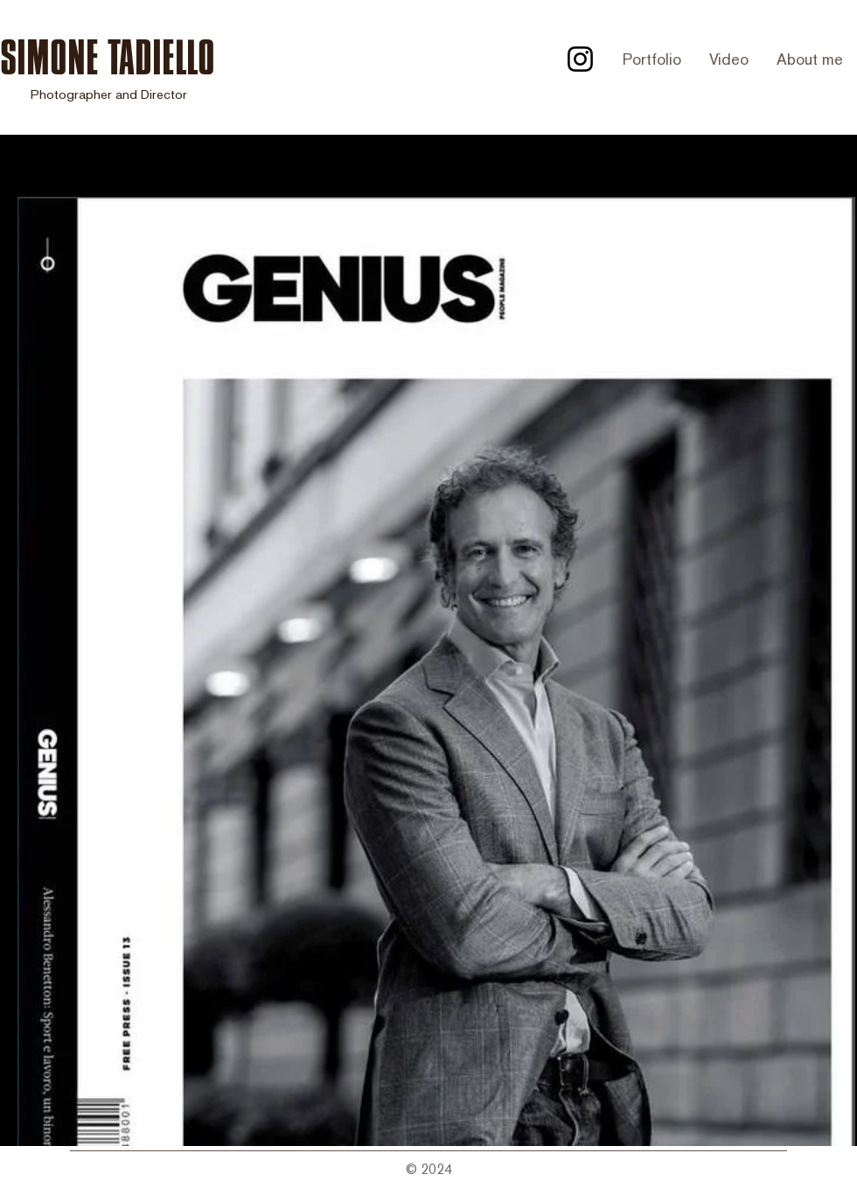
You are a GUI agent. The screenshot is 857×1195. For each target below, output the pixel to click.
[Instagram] (580, 59)
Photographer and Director (109, 94)
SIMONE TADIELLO (107, 57)
